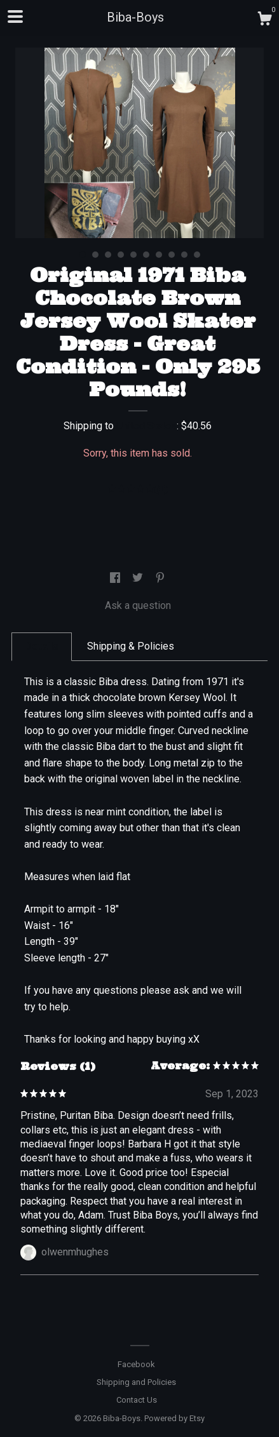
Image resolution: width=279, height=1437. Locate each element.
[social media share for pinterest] (160, 578)
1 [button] (82, 254)
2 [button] (95, 254)
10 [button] (197, 254)
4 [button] (121, 254)
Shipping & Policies (130, 646)
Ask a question (138, 605)
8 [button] (171, 254)
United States (146, 426)
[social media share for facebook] (116, 578)
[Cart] (264, 20)
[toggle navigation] (15, 16)
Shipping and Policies (136, 1382)
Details (41, 646)
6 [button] (146, 254)
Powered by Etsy (174, 1418)
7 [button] (159, 254)
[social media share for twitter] (139, 578)
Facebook (136, 1364)
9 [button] (184, 254)
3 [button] (108, 254)
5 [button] (133, 254)
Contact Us (136, 1400)
